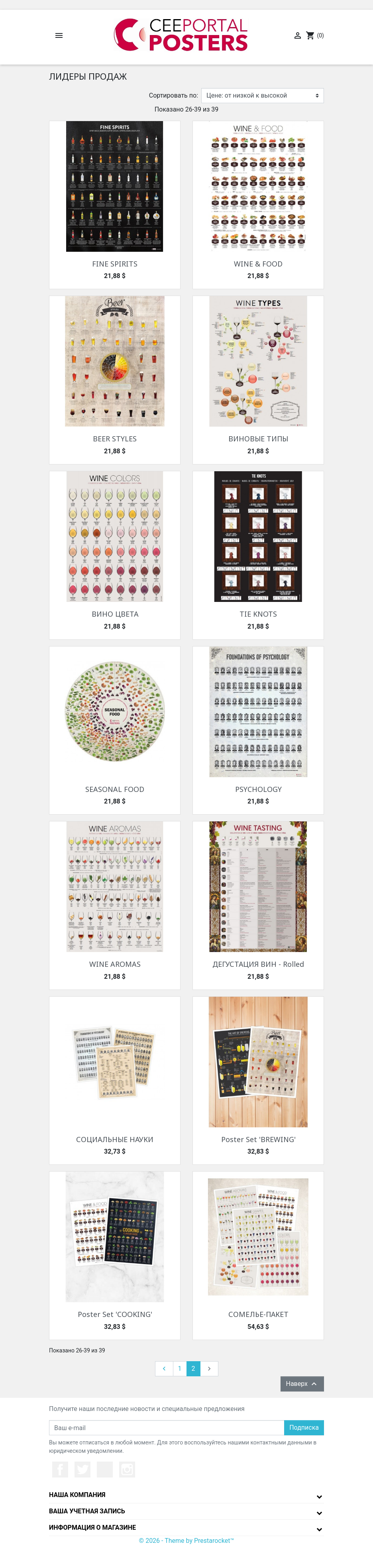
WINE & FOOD (258, 263)
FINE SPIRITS (114, 263)
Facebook (60, 1470)
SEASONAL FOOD (114, 789)
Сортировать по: (173, 95)
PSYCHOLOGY (258, 789)
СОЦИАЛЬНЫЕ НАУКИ (114, 1139)
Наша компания (77, 1495)
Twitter (82, 1470)
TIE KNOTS (258, 614)
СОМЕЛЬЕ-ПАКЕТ (258, 1314)
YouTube (105, 1470)
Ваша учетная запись (87, 1511)
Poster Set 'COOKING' (115, 1314)
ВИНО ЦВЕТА (115, 614)
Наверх (302, 1384)
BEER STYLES (115, 438)
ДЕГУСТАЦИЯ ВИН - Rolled (258, 964)
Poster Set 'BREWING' (258, 1139)
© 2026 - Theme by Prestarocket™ (186, 1540)
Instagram (127, 1470)
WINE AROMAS (115, 964)
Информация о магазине (92, 1527)
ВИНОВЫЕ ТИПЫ (258, 438)
